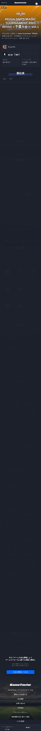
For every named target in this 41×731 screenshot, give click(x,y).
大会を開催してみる (20, 672)
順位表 (20, 73)
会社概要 (20, 699)
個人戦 (13, 54)
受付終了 (28, 727)
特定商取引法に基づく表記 (20, 717)
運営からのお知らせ (20, 694)
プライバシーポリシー (20, 712)
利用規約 (20, 708)
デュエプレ (11, 47)
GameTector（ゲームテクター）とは (20, 690)
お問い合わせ (20, 703)
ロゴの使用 (20, 721)
